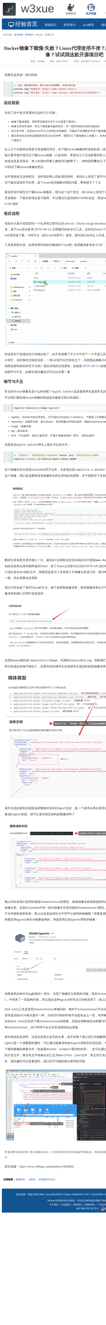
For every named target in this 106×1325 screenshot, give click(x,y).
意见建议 (65, 1205)
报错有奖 (89, 1205)
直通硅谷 (20, 1180)
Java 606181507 (54, 1195)
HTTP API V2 (91, 366)
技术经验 (18, 34)
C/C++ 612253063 (94, 1195)
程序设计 (29, 34)
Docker (39, 34)
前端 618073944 (36, 1195)
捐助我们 (77, 1205)
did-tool (69, 224)
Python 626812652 (73, 1195)
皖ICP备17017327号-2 (87, 1209)
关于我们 (53, 1205)
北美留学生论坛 (46, 1180)
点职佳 (32, 1180)
